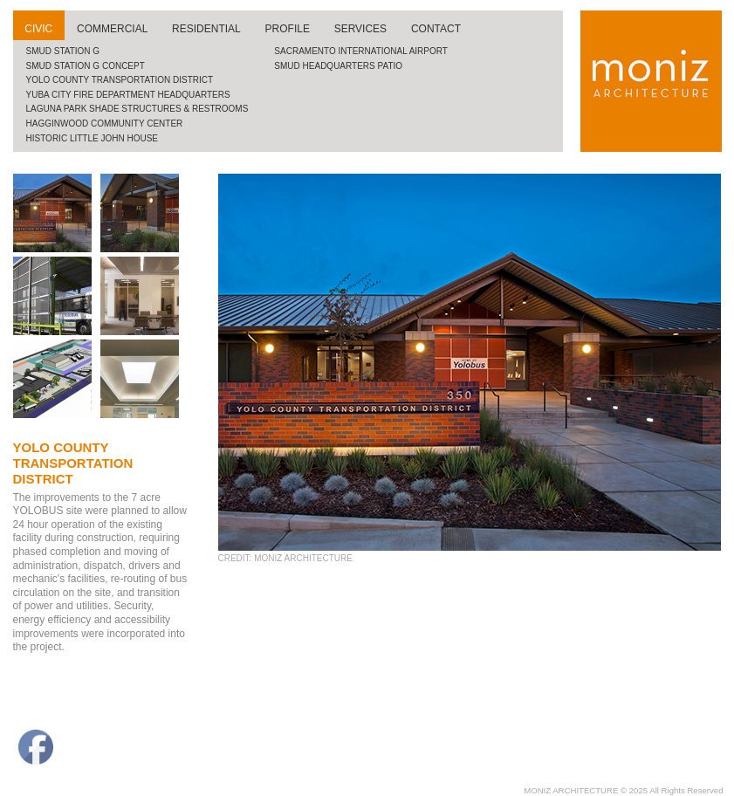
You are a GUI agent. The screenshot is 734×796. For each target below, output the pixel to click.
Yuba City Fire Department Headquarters (128, 95)
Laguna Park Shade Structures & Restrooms (137, 108)
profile (287, 29)
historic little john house (92, 138)
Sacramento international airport (361, 51)
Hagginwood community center (104, 123)
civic (38, 29)
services (360, 29)
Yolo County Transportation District (120, 80)
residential (206, 29)
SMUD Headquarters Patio (338, 66)
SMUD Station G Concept (85, 66)
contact (436, 29)
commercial (112, 29)
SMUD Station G (63, 51)
